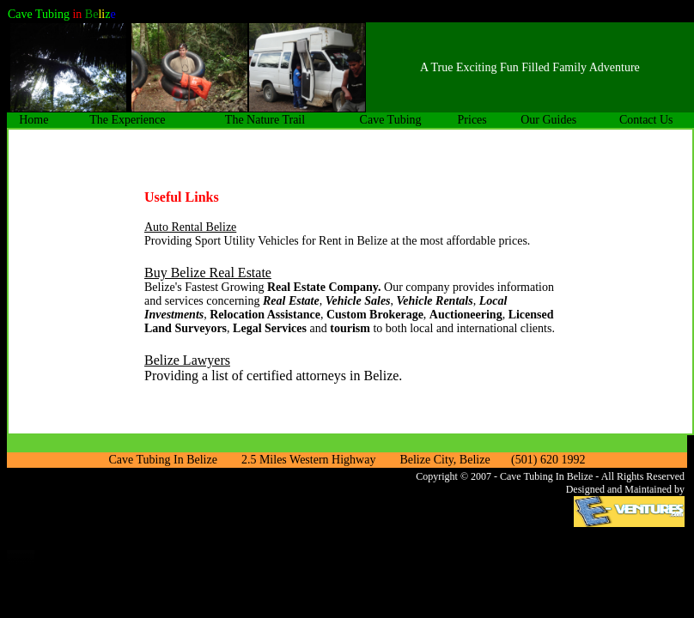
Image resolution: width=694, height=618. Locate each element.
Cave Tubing (391, 119)
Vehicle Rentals (435, 300)
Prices (472, 119)
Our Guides (548, 119)
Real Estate (291, 300)
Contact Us (646, 119)
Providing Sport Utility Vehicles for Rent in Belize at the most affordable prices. (337, 240)
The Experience (127, 119)
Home (33, 119)
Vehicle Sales (358, 300)
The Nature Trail (265, 119)
